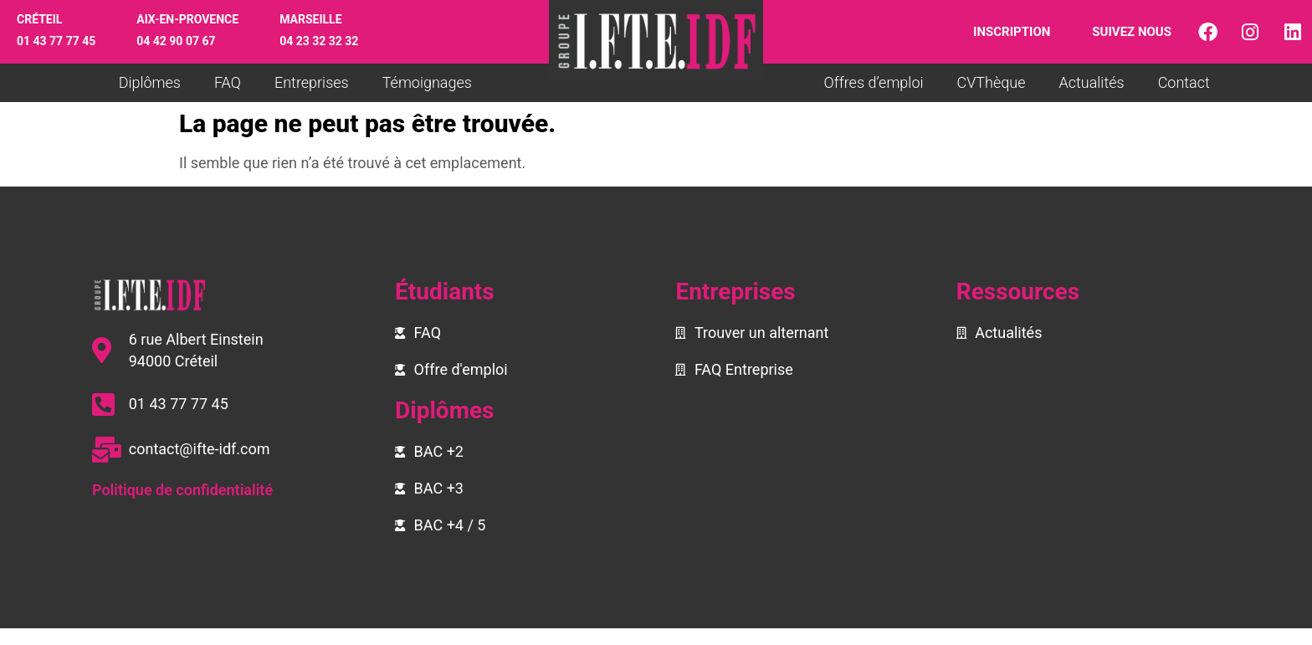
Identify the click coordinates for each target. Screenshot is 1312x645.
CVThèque (991, 82)
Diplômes (150, 82)
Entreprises (311, 82)
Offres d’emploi (874, 82)
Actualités (1091, 82)
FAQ (227, 82)
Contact (1184, 82)
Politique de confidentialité (182, 490)
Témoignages (427, 82)
